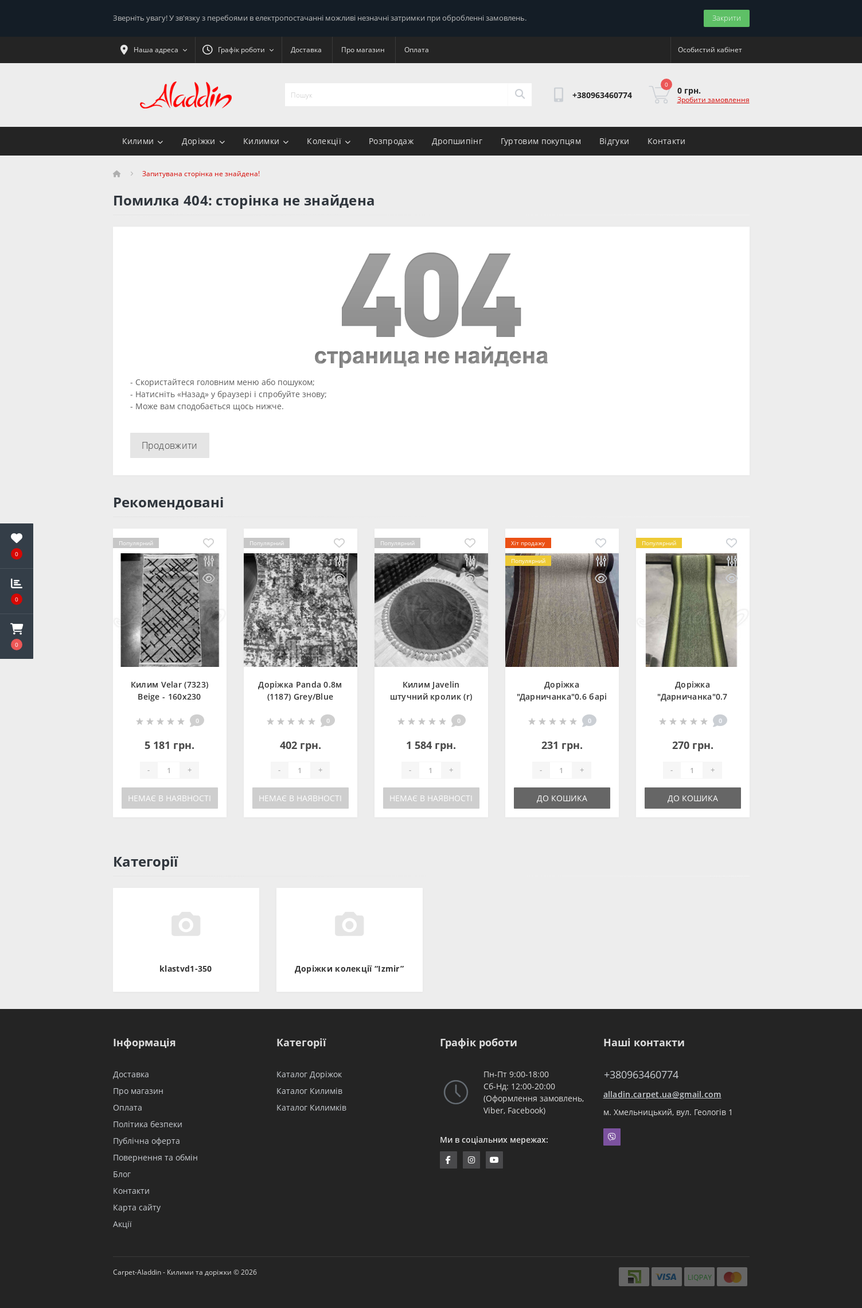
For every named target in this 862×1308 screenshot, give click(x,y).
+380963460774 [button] (641, 1074)
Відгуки (614, 140)
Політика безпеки (147, 1124)
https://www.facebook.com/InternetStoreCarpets (448, 1160)
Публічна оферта (146, 1140)
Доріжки (203, 140)
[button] (16, 636)
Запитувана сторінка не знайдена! (201, 173)
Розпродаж (391, 140)
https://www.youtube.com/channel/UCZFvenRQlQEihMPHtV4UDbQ (494, 1160)
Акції (122, 1223)
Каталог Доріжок (309, 1074)
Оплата (416, 50)
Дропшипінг (457, 140)
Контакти (666, 140)
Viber (612, 1137)
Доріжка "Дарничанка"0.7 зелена (692, 696)
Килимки (265, 140)
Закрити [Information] (726, 18)
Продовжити (170, 445)
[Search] (520, 94)
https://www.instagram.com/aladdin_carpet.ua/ (471, 1160)
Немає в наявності (169, 798)
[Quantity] (168, 770)
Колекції (328, 140)
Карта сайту (137, 1207)
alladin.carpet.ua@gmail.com (662, 1094)
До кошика (562, 798)
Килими (142, 140)
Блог (122, 1174)
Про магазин (363, 50)
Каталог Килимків (311, 1107)
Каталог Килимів (309, 1090)
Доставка (306, 50)
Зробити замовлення (713, 99)
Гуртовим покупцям (541, 140)
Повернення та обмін (155, 1157)
